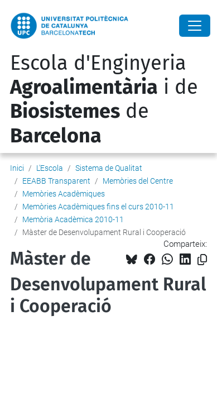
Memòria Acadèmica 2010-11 (73, 219)
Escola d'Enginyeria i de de (104, 99)
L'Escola (49, 168)
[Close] (194, 26)
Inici (17, 168)
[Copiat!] (202, 259)
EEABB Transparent (56, 180)
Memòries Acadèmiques (63, 193)
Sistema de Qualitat (108, 168)
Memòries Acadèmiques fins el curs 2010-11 (98, 206)
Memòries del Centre (138, 180)
